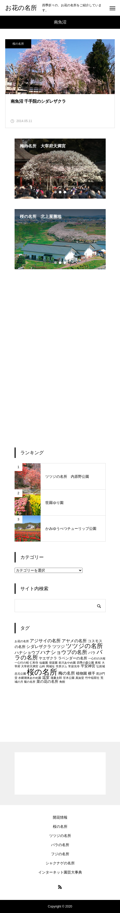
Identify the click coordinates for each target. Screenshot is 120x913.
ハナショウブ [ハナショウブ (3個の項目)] (27, 652)
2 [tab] (60, 192)
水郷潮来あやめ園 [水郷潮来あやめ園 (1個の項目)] (29, 677)
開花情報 (60, 817)
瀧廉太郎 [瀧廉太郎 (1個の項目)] (56, 677)
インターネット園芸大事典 (60, 872)
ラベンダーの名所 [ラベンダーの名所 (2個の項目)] (72, 658)
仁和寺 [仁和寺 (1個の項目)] (34, 662)
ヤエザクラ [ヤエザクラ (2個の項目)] (48, 658)
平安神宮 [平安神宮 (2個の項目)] (88, 666)
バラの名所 (60, 845)
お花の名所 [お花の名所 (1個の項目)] (22, 641)
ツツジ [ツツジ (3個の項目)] (58, 646)
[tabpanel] (60, 169)
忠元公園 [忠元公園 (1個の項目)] (20, 673)
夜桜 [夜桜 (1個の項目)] (98, 662)
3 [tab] (65, 192)
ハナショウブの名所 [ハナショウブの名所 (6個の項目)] (63, 652)
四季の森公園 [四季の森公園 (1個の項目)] (85, 662)
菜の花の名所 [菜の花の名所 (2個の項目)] (47, 682)
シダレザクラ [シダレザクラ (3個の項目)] (38, 646)
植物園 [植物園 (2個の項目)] (81, 673)
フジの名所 (60, 854)
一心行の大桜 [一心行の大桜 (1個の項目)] (96, 658)
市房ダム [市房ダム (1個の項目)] (61, 666)
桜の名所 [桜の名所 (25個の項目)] (42, 672)
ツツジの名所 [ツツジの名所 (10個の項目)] (84, 645)
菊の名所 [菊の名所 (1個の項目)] (29, 681)
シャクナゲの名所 (60, 863)
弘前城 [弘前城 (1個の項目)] (100, 666)
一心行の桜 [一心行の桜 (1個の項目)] (22, 662)
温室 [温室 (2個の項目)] (45, 678)
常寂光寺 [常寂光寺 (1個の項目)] (74, 666)
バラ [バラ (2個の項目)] (92, 653)
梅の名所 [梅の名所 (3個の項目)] (66, 673)
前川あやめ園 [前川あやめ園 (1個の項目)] (67, 662)
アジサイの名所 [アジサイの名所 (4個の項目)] (45, 640)
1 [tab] (55, 192)
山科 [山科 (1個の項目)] (42, 666)
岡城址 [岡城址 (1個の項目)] (50, 666)
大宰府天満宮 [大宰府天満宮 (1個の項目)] (29, 666)
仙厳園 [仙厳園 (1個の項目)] (43, 662)
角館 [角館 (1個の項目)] (62, 681)
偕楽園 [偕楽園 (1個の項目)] (53, 662)
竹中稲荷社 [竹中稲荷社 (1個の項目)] (92, 677)
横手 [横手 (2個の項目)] (91, 673)
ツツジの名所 (60, 836)
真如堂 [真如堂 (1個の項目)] (79, 677)
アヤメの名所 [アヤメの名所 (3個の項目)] (74, 641)
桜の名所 (18, 43)
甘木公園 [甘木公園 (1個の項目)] (68, 677)
